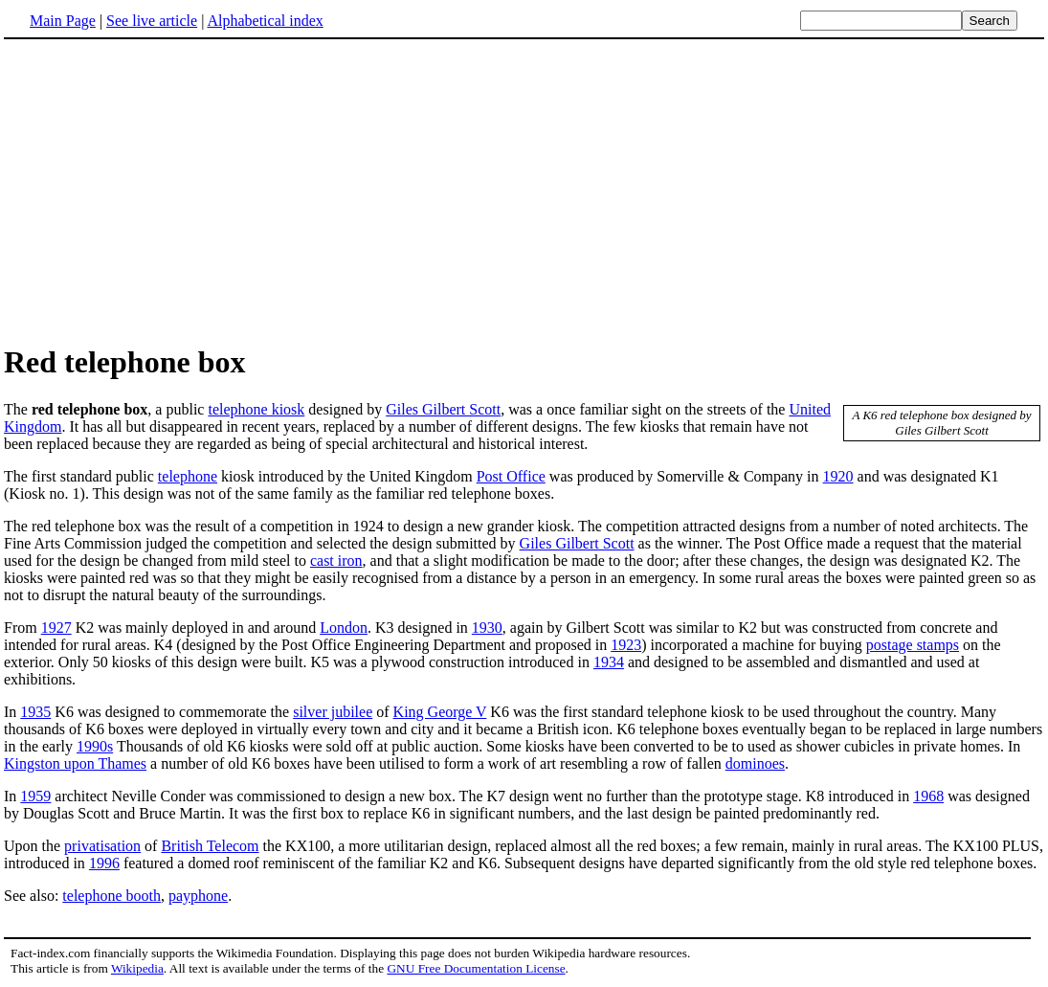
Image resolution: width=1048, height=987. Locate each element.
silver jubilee (332, 712)
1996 (104, 863)
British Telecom (209, 846)
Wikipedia (137, 968)
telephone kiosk (256, 409)
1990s (95, 746)
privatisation (102, 846)
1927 (56, 627)
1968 (928, 796)
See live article (151, 20)
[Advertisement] (164, 190)
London (344, 627)
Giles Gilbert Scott (443, 409)
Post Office (511, 476)
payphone (198, 895)
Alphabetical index (265, 20)
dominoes (755, 763)
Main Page (63, 20)
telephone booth (111, 895)
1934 (608, 662)
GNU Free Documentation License (476, 968)
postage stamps (912, 645)
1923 (626, 645)
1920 (838, 476)
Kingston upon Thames (75, 763)
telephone (187, 476)
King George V (440, 712)
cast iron (336, 560)
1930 (487, 627)
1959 (35, 796)
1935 (35, 712)
